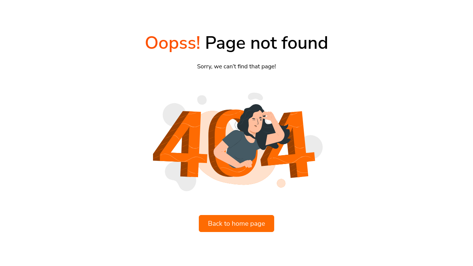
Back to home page (236, 223)
